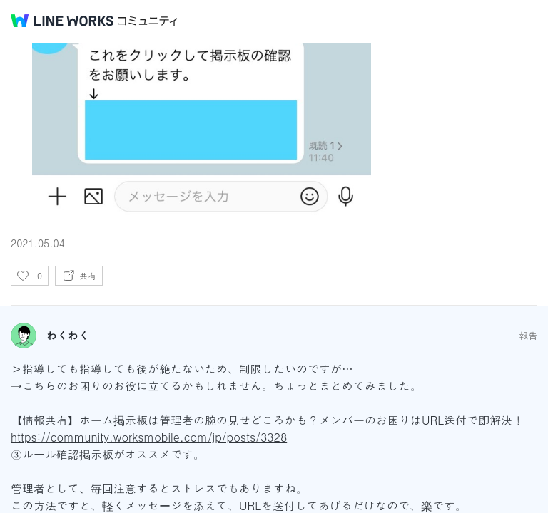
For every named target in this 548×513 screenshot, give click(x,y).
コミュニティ (148, 21)
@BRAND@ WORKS (62, 20)
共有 (87, 275)
